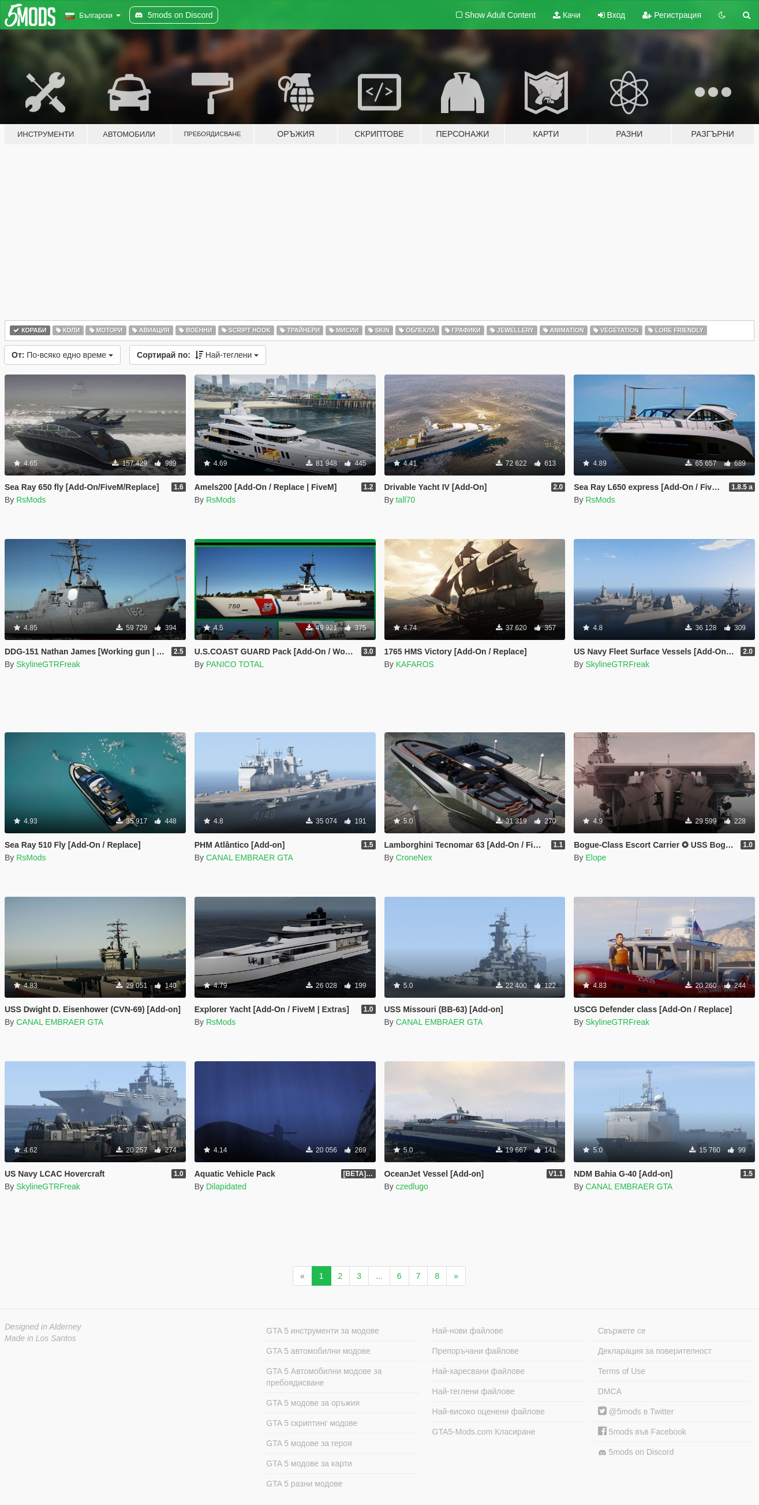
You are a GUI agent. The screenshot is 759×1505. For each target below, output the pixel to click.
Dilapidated (226, 1186)
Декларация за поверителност (655, 1351)
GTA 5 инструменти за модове (322, 1330)
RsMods (31, 499)
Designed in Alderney (43, 1326)
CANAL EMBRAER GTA (249, 857)
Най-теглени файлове (473, 1391)
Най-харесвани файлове (478, 1371)
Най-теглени (198, 355)
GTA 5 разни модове (304, 1483)
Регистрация (671, 15)
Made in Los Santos (40, 1338)
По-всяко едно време (62, 355)
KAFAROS (415, 664)
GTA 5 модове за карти (309, 1463)
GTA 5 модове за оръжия (313, 1402)
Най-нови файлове (467, 1330)
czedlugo (412, 1186)
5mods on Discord (636, 1452)
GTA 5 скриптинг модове (311, 1423)
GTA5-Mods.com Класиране (484, 1431)
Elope (595, 857)
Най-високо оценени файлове (488, 1411)
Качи (567, 15)
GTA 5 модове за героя (309, 1443)
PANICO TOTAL (235, 664)
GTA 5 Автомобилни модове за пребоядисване (324, 1377)
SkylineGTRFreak (48, 664)
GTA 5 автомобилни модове (318, 1351)
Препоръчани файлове (475, 1351)
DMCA (610, 1391)
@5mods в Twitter (636, 1411)
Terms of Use (621, 1371)
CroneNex (414, 857)
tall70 (405, 499)
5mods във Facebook (642, 1432)
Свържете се (622, 1330)
